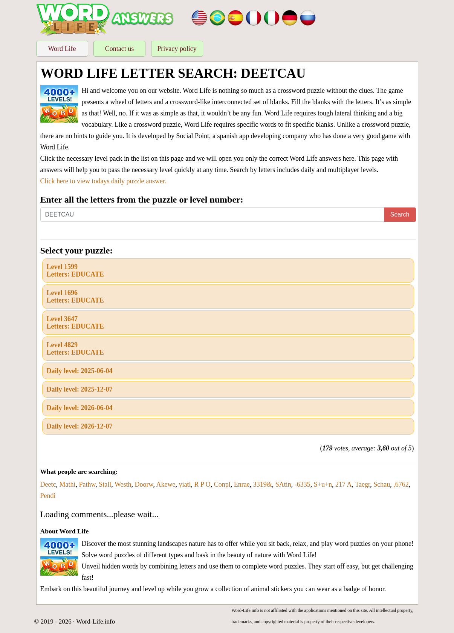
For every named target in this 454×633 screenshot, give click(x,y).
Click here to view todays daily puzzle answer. (103, 181)
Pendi (48, 495)
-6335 (302, 484)
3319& (262, 484)
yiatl (185, 484)
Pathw (87, 484)
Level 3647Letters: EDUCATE (75, 322)
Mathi (67, 484)
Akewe (165, 484)
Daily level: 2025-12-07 (80, 389)
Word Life (62, 48)
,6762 (401, 484)
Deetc (48, 484)
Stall (105, 484)
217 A (343, 484)
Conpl (222, 484)
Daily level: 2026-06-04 (80, 408)
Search (400, 214)
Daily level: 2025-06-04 (80, 371)
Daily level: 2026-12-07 (80, 426)
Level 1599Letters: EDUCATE (75, 270)
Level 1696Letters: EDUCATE (75, 296)
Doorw (144, 484)
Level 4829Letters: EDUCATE (75, 348)
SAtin (283, 484)
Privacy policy (176, 48)
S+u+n (323, 484)
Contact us (119, 48)
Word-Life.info (95, 621)
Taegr (362, 484)
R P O (202, 484)
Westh (123, 484)
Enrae (242, 484)
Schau (381, 484)
